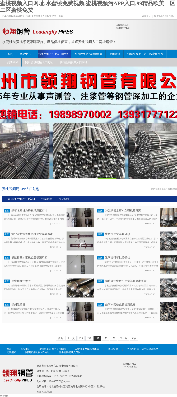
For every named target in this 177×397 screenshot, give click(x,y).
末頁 (134, 338)
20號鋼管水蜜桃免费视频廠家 (123, 210)
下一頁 (123, 338)
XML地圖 (47, 391)
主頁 (164, 189)
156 (89, 338)
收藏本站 (146, 16)
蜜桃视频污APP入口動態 (53, 54)
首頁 (10, 54)
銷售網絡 (12, 62)
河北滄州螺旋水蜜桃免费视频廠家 (32, 234)
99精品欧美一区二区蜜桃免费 (145, 54)
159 (113, 338)
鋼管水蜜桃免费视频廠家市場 (29, 210)
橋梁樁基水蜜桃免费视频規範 (29, 257)
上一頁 (71, 338)
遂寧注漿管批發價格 (117, 257)
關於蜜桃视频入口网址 (39, 62)
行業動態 (46, 198)
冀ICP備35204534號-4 (57, 371)
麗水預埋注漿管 (21, 281)
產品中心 (25, 54)
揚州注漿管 (18, 304)
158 (105, 338)
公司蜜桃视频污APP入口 (20, 198)
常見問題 (64, 198)
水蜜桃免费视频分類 (117, 234)
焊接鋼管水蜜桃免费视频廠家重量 (126, 281)
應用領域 (114, 54)
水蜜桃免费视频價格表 (88, 54)
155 (81, 338)
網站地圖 (4, 395)
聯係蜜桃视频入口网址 (164, 16)
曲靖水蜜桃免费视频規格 (120, 304)
